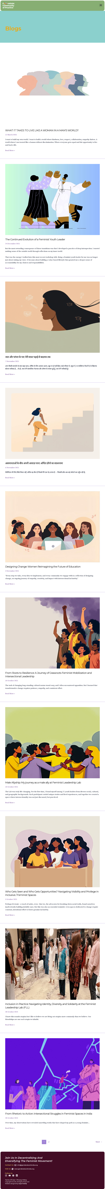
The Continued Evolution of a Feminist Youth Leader (37, 239)
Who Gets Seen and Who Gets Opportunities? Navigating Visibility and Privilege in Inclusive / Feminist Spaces (49, 893)
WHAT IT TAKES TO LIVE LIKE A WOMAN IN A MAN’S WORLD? (44, 130)
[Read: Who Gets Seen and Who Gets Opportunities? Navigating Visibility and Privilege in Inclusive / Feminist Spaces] (52, 851)
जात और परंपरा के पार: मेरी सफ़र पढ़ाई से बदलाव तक (30, 357)
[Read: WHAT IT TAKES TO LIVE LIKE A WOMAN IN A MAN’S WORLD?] (52, 90)
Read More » (10, 150)
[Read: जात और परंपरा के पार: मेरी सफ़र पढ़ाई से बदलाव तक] (52, 317)
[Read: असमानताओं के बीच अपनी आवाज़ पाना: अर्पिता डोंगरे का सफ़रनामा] (52, 423)
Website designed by (16, 1183)
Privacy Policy (22, 1180)
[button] (100, 5)
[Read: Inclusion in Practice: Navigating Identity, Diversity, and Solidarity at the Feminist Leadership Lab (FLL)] (52, 964)
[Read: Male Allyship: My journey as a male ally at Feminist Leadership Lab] (52, 742)
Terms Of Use (10, 1180)
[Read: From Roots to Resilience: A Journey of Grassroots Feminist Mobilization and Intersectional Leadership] (52, 633)
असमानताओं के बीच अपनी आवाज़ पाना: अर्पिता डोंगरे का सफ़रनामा (36, 463)
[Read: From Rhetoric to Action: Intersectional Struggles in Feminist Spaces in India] (52, 1073)
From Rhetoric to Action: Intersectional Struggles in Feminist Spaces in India (52, 1113)
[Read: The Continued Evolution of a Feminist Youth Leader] (52, 199)
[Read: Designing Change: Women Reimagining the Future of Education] (52, 526)
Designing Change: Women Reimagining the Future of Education (46, 566)
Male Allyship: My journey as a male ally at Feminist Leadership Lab (46, 782)
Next (99, 1142)
